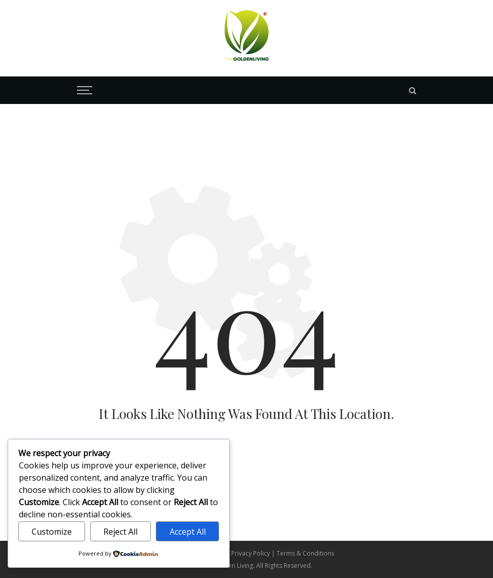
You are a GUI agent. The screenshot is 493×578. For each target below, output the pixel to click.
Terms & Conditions (305, 553)
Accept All (188, 531)
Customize (52, 531)
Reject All (120, 531)
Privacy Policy (251, 553)
